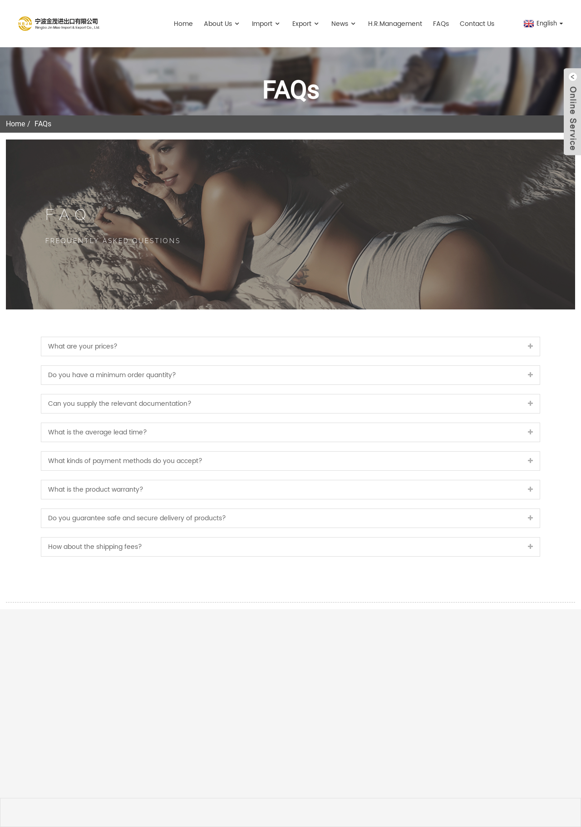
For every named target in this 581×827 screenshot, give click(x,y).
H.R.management (395, 24)
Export (306, 24)
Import (266, 24)
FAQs (441, 24)
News (344, 24)
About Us (222, 24)
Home (183, 24)
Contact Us (477, 24)
